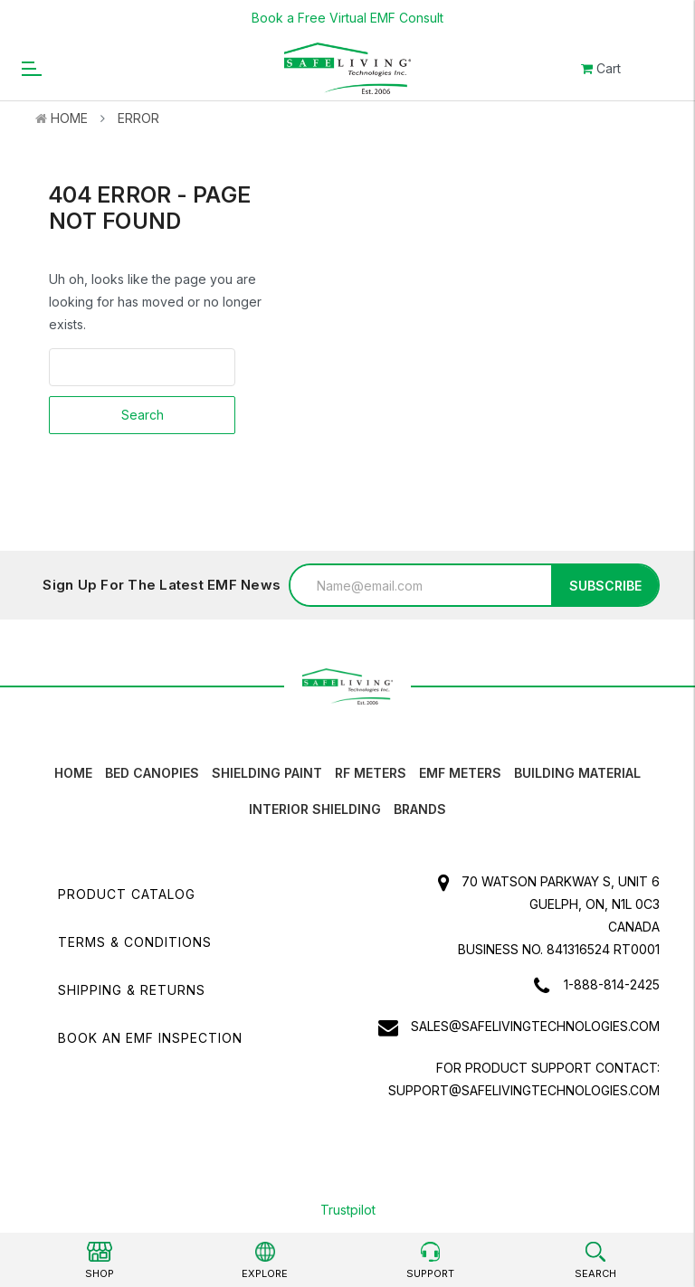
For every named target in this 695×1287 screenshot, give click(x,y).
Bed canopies (152, 773)
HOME (73, 773)
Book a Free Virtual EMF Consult (347, 17)
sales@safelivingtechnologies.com (535, 1026)
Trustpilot (348, 1209)
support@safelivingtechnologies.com (524, 1090)
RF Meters (370, 773)
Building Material (577, 773)
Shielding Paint (267, 773)
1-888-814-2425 (612, 984)
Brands (420, 809)
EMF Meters (460, 773)
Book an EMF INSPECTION (150, 1038)
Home (69, 118)
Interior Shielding (315, 809)
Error (138, 118)
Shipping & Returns (131, 990)
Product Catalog (126, 894)
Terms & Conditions (135, 942)
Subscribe (605, 585)
